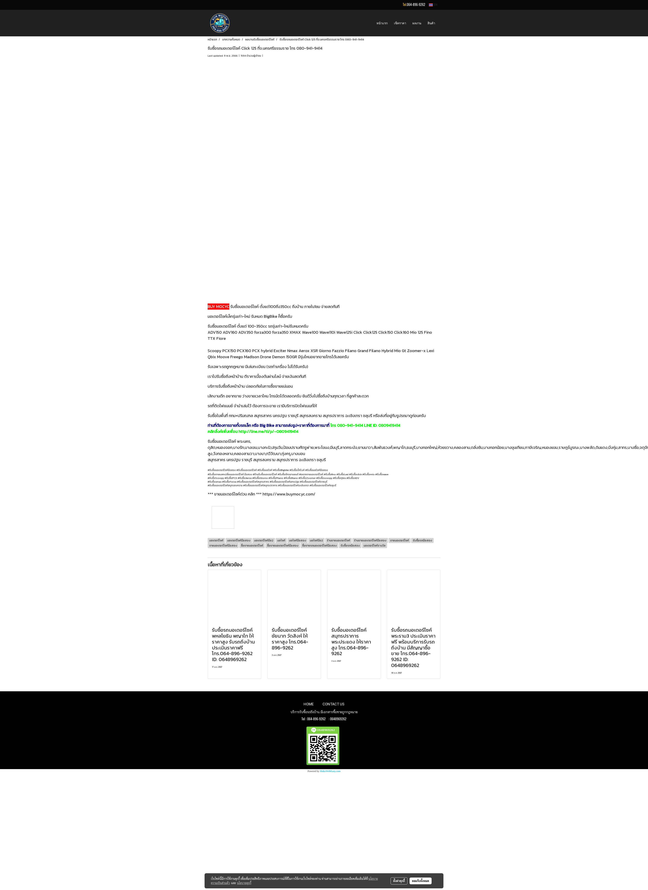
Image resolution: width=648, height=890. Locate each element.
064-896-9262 (416, 4)
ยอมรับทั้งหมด (420, 881)
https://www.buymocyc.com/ (289, 494)
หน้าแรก (382, 23)
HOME (309, 704)
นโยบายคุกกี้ (244, 883)
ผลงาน (416, 23)
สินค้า (431, 23)
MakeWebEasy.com (330, 771)
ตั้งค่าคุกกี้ (399, 881)
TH (433, 4)
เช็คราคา (400, 23)
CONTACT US (333, 704)
